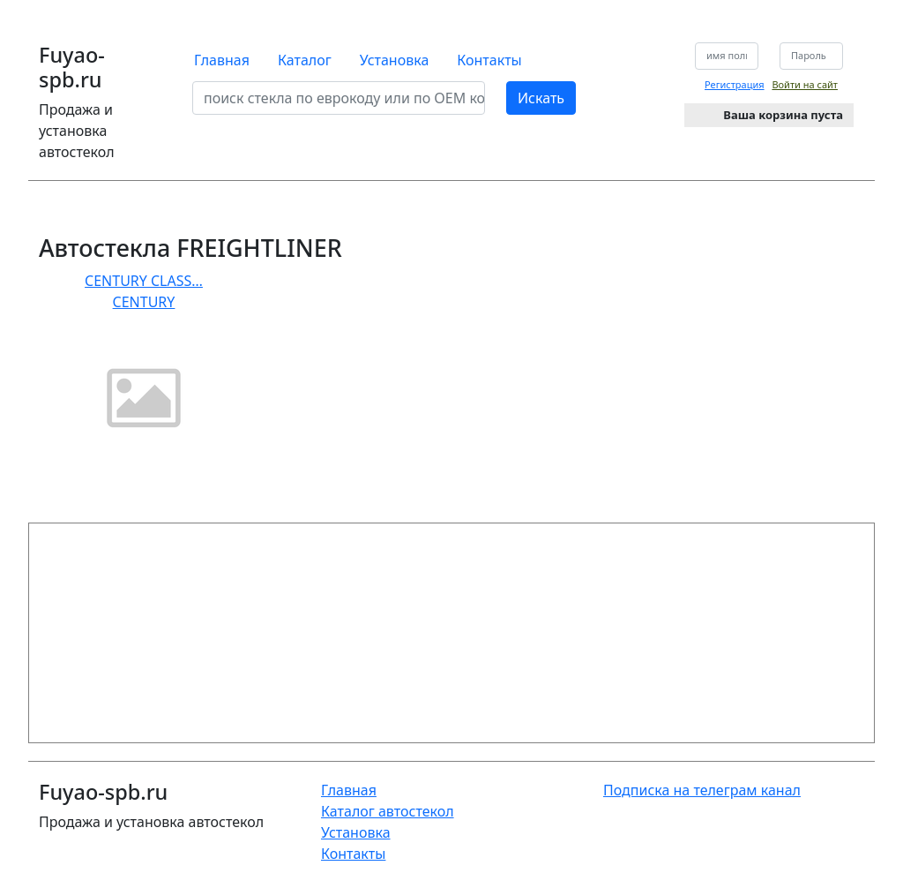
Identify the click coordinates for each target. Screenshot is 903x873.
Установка (394, 60)
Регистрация (735, 84)
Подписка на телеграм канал (702, 790)
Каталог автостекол (387, 811)
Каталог (305, 60)
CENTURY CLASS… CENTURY (144, 363)
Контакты (489, 60)
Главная (222, 60)
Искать (541, 98)
